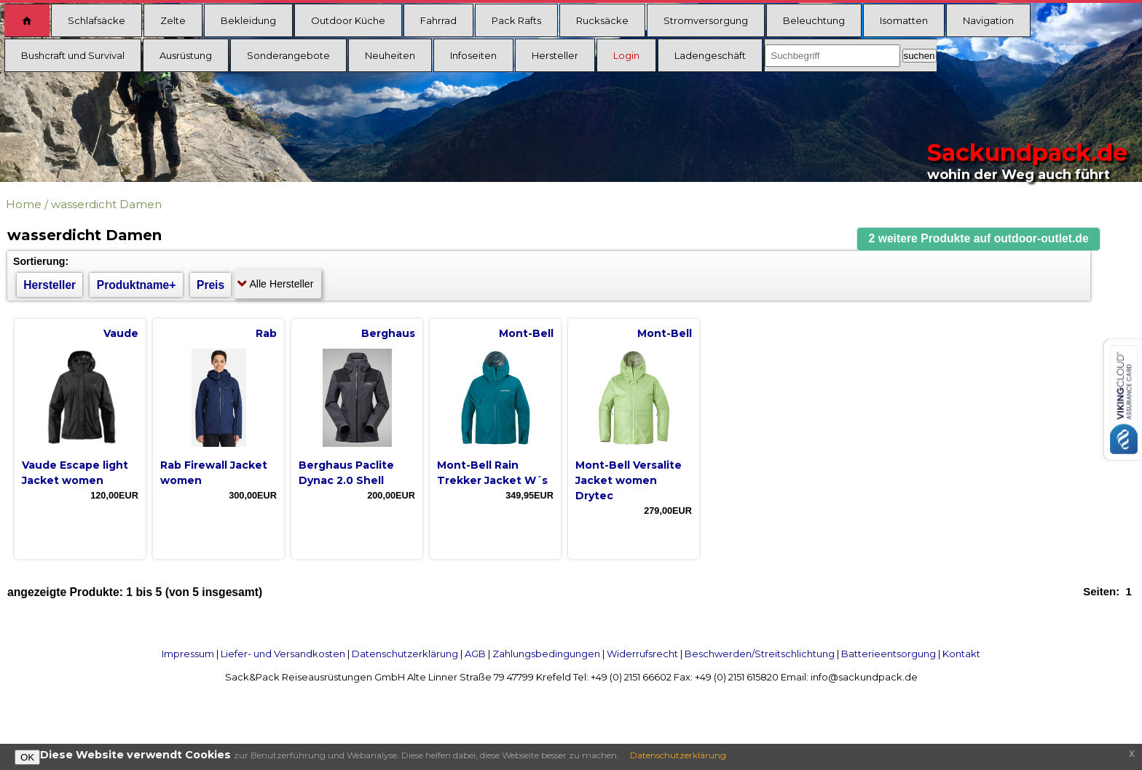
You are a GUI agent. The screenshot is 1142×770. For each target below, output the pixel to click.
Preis (210, 285)
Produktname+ (136, 285)
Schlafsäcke (96, 20)
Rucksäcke (602, 20)
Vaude (120, 333)
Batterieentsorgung (888, 653)
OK (27, 757)
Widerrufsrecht (642, 653)
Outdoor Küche (348, 20)
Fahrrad (438, 20)
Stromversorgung (705, 20)
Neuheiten (390, 55)
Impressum (188, 653)
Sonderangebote (288, 55)
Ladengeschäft (710, 55)
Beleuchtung (814, 20)
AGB (475, 653)
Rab (266, 333)
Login (626, 55)
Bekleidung (248, 20)
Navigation (988, 20)
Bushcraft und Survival (73, 55)
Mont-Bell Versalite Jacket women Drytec (628, 480)
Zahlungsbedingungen (546, 653)
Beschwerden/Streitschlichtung (760, 653)
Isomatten (904, 20)
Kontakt (961, 653)
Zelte (173, 20)
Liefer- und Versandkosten (283, 653)
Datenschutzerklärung (405, 653)
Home (24, 204)
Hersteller (555, 55)
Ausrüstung (186, 55)
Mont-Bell (526, 333)
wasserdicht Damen (106, 204)
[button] (978, 239)
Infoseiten (473, 55)
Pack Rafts (516, 20)
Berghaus (388, 333)
